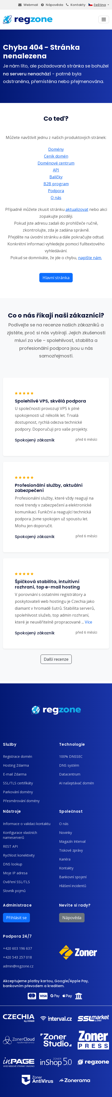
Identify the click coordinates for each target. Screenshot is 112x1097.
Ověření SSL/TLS (16, 881)
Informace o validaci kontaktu (26, 823)
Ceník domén (56, 156)
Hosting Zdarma (16, 765)
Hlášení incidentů (72, 885)
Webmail (28, 5)
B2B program (56, 183)
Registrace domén (17, 756)
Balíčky (56, 177)
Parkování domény (18, 792)
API (56, 170)
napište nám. (90, 257)
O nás (56, 197)
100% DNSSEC (71, 756)
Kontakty (76, 5)
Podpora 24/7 (17, 936)
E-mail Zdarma (14, 774)
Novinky (65, 832)
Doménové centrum (56, 163)
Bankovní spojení (73, 877)
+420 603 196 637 (17, 948)
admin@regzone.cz (18, 966)
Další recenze (56, 659)
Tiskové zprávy (71, 850)
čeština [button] (97, 5)
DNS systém (69, 765)
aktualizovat (77, 209)
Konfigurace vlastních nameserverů (20, 835)
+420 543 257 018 (17, 957)
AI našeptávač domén (76, 783)
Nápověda (52, 5)
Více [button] (87, 622)
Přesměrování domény (21, 800)
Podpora (56, 190)
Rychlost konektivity (19, 855)
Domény (56, 149)
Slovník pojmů (14, 890)
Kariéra (64, 859)
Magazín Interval (72, 841)
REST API (10, 846)
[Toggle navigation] (103, 19)
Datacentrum (69, 774)
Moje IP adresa (15, 873)
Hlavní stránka (56, 277)
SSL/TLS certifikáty (18, 783)
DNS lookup (12, 864)
